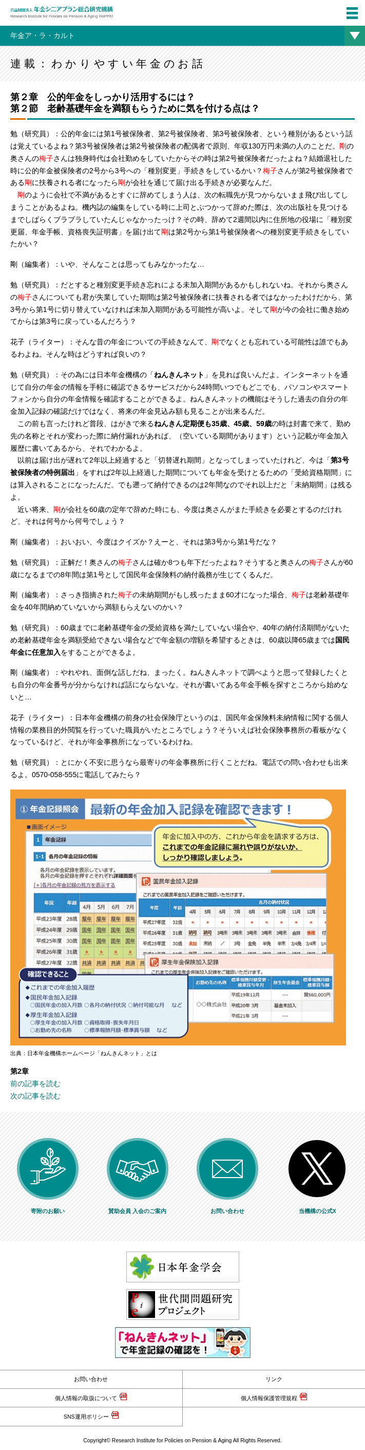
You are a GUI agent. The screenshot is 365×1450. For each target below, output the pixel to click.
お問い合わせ (91, 1379)
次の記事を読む (35, 1096)
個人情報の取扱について (86, 1398)
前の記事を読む (35, 1083)
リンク (273, 1379)
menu (348, 7)
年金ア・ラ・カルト (42, 35)
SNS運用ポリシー (86, 1417)
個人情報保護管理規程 (269, 1398)
